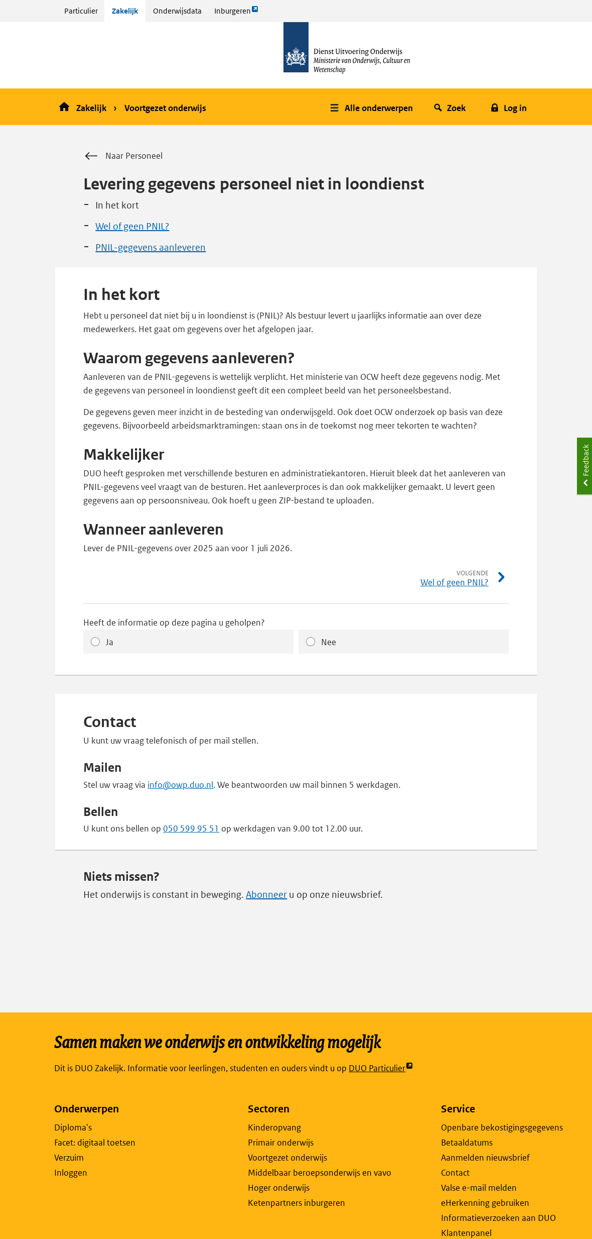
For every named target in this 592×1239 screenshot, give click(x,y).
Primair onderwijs (281, 1142)
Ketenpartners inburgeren (296, 1202)
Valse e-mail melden (479, 1187)
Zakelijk (125, 11)
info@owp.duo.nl (180, 784)
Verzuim (69, 1157)
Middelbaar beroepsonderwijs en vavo (319, 1172)
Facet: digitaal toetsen (94, 1142)
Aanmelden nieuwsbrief (485, 1157)
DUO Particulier (381, 1068)
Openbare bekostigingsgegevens (502, 1127)
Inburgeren (236, 13)
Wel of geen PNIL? (132, 226)
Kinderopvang (274, 1127)
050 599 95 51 (191, 828)
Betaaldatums (467, 1142)
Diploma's (73, 1127)
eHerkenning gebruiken (485, 1202)
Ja (109, 642)
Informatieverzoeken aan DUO (498, 1217)
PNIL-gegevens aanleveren (150, 247)
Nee (328, 642)
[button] (373, 106)
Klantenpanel (466, 1232)
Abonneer (266, 894)
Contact (455, 1172)
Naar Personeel (123, 156)
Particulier (81, 11)
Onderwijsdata (177, 11)
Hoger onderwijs (279, 1187)
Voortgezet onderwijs (165, 108)
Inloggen (70, 1172)
